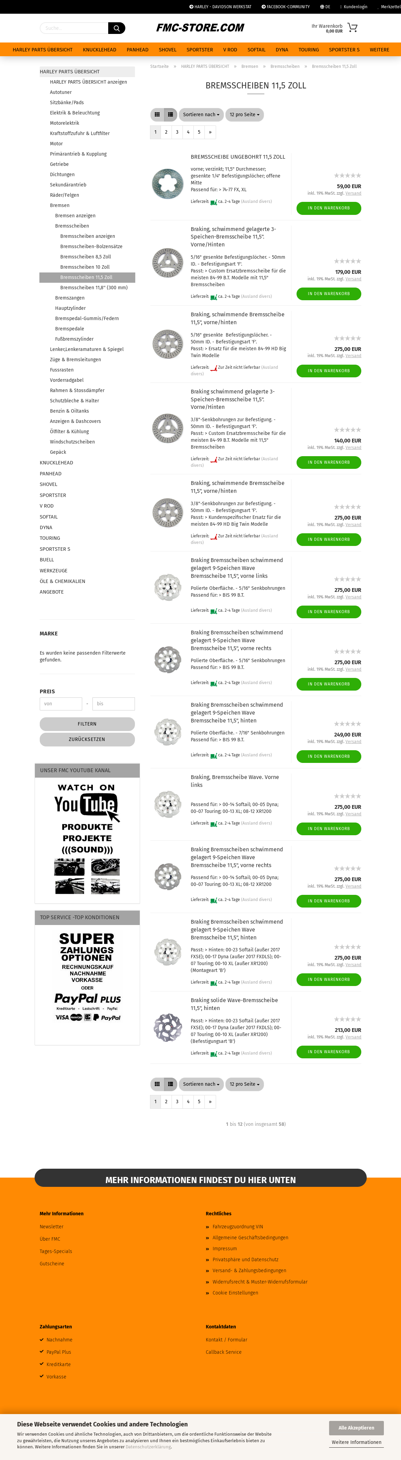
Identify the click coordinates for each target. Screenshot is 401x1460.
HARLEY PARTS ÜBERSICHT (43, 50)
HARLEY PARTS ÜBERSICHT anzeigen (88, 82)
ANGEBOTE (52, 592)
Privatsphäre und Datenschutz (245, 1260)
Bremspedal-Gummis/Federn (87, 318)
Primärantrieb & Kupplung (78, 154)
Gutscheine (52, 1264)
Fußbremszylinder (74, 339)
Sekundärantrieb (68, 185)
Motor (56, 144)
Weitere (379, 50)
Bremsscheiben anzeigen (87, 236)
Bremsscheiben (72, 226)
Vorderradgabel (67, 380)
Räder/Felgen (64, 195)
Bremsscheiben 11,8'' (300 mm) (94, 288)
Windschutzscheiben (72, 442)
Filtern (87, 724)
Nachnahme (60, 1340)
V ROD (230, 50)
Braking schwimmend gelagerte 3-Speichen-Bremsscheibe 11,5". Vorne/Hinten (233, 399)
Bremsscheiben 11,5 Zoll (86, 277)
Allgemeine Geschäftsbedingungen (250, 1238)
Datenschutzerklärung (148, 1446)
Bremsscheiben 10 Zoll (85, 267)
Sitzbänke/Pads (67, 103)
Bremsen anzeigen (75, 216)
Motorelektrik (64, 123)
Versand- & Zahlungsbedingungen (249, 1271)
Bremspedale (69, 329)
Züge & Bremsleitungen (75, 360)
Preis (47, 691)
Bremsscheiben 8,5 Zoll (85, 257)
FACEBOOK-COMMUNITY (286, 6)
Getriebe (59, 164)
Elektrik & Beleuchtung (75, 113)
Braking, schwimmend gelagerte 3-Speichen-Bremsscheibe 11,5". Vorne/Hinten (233, 237)
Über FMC (50, 1239)
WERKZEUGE (53, 571)
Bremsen (60, 205)
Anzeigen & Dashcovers (75, 421)
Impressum (225, 1249)
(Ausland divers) (256, 201)
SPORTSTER (200, 50)
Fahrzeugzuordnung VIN (238, 1227)
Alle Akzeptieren (356, 1428)
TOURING (309, 50)
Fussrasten (62, 370)
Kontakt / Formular (226, 1340)
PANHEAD (138, 50)
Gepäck (58, 452)
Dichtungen (62, 175)
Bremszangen (70, 298)
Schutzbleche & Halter (74, 401)
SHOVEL (167, 50)
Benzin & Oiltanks (69, 411)
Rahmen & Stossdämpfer (77, 390)
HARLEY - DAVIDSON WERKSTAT (220, 6)
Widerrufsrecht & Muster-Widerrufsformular (260, 1282)
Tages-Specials (56, 1251)
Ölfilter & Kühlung (69, 432)
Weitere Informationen (356, 1442)
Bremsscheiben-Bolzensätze (91, 247)
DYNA (282, 50)
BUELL (47, 560)
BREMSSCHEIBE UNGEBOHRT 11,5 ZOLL (238, 157)
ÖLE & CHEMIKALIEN (62, 581)
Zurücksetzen (87, 739)
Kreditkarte (59, 1364)
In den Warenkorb (329, 208)
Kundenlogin (353, 6)
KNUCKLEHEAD (99, 50)
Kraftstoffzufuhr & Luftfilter (80, 133)
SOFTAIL (256, 50)
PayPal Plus (59, 1352)
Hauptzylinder (70, 308)
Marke (49, 633)
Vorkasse (56, 1377)
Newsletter (51, 1227)
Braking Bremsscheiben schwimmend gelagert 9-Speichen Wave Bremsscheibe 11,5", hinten (237, 713)
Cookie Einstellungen (235, 1293)
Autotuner (61, 92)
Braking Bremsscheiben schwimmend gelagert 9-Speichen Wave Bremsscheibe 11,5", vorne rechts (237, 640)
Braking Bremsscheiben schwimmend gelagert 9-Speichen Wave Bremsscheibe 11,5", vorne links (237, 568)
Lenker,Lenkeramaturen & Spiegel (87, 349)
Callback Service (224, 1352)
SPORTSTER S (344, 50)
